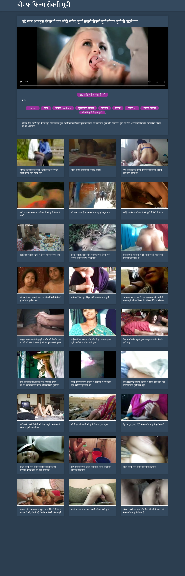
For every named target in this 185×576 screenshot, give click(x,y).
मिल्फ (117, 108)
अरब (46, 108)
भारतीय (104, 108)
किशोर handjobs (63, 108)
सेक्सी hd (132, 108)
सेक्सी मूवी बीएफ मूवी (92, 112)
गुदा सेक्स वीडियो (86, 108)
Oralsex (33, 108)
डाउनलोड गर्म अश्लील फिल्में (92, 94)
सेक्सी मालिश (150, 108)
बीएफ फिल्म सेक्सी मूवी (43, 4)
